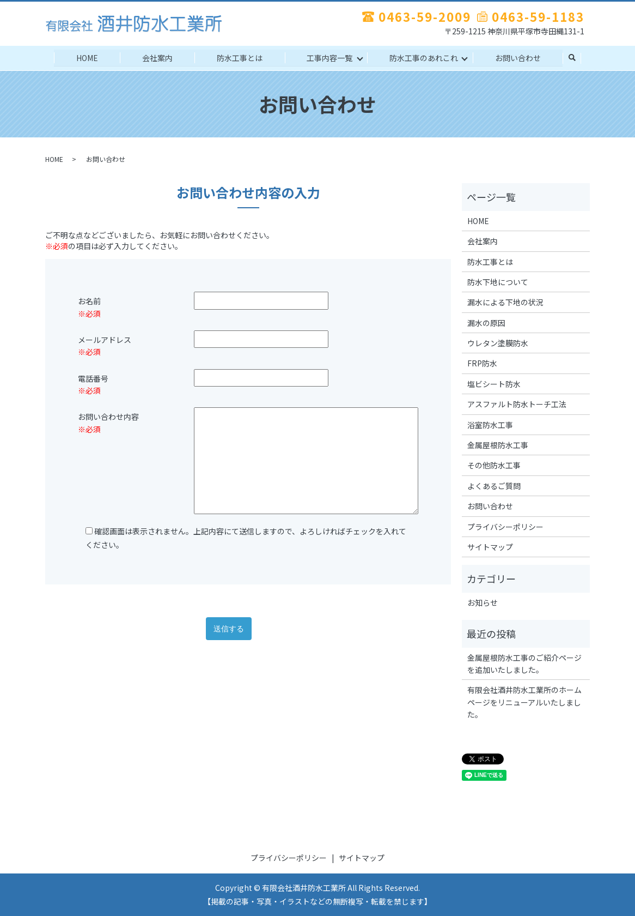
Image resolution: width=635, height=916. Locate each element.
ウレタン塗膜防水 (497, 343)
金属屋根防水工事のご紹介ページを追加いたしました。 (524, 663)
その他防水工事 (494, 465)
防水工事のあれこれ (426, 57)
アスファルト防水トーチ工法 (516, 404)
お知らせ (482, 602)
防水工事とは (239, 57)
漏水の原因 (486, 322)
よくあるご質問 (494, 485)
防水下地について (497, 281)
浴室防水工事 (490, 424)
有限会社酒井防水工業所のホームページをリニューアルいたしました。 (524, 702)
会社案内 (155, 57)
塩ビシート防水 (494, 383)
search (576, 58)
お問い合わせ (521, 57)
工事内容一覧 (330, 57)
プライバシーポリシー (505, 526)
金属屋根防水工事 (497, 444)
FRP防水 (482, 363)
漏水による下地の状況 (505, 302)
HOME (83, 57)
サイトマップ (490, 546)
